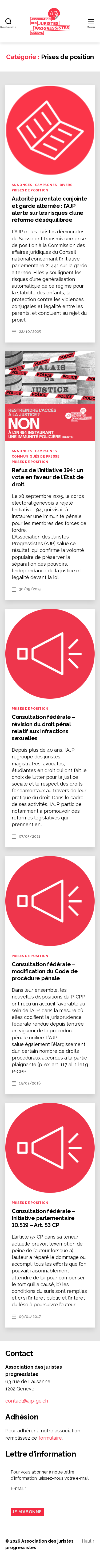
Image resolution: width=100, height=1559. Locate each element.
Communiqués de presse (35, 456)
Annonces (22, 185)
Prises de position (30, 190)
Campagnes (46, 185)
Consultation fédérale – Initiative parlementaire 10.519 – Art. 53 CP (43, 1218)
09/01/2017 (30, 1316)
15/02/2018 (30, 1083)
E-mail (18, 1488)
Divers (66, 185)
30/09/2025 (30, 589)
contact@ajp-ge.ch (26, 1401)
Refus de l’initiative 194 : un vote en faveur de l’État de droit (48, 477)
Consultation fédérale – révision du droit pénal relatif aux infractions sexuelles (43, 727)
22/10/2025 (30, 331)
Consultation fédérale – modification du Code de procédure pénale (45, 971)
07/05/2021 (30, 836)
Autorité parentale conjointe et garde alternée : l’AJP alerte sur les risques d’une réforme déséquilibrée (49, 209)
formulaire (50, 1438)
